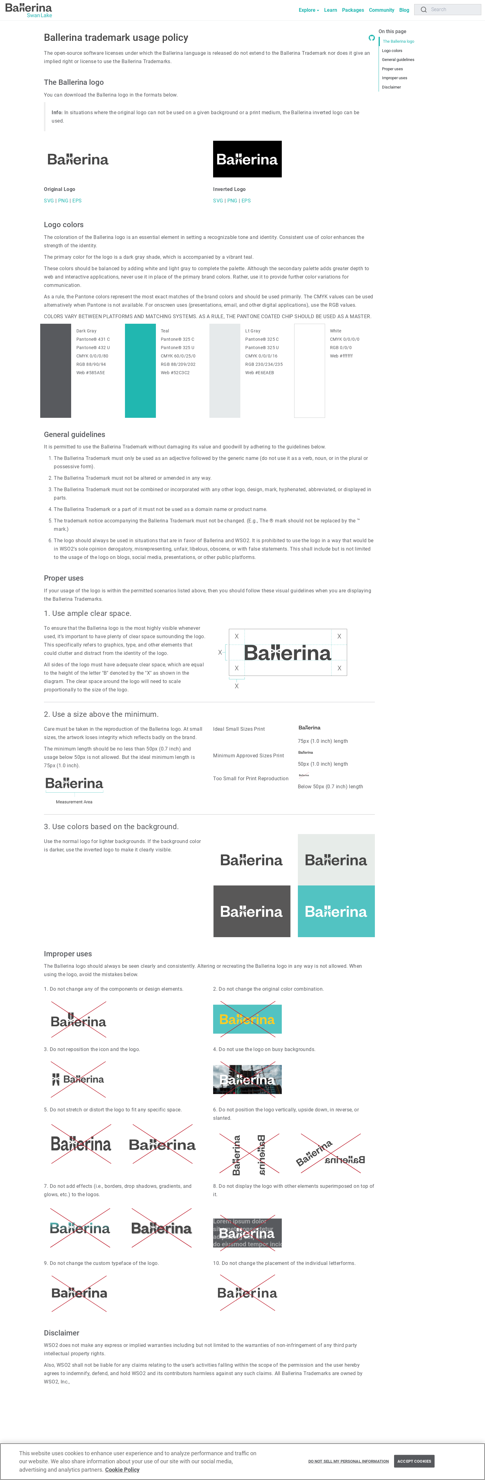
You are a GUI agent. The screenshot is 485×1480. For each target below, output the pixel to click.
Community (381, 10)
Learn (330, 10)
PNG (62, 201)
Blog (404, 10)
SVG (49, 201)
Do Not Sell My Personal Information (348, 1463)
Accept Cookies (414, 1463)
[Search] (447, 9)
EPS (76, 201)
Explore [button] (307, 10)
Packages (353, 10)
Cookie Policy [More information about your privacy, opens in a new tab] (122, 1472)
